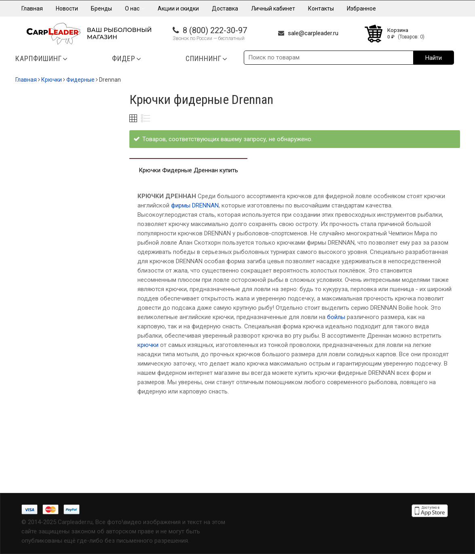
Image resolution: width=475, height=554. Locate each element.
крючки (147, 345)
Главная (32, 8)
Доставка (225, 8)
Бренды (101, 8)
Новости (67, 8)
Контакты (321, 8)
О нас (135, 8)
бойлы (335, 317)
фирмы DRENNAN (195, 205)
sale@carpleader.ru (313, 33)
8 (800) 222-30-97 (215, 30)
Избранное (361, 8)
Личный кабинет (273, 8)
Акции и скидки (178, 8)
